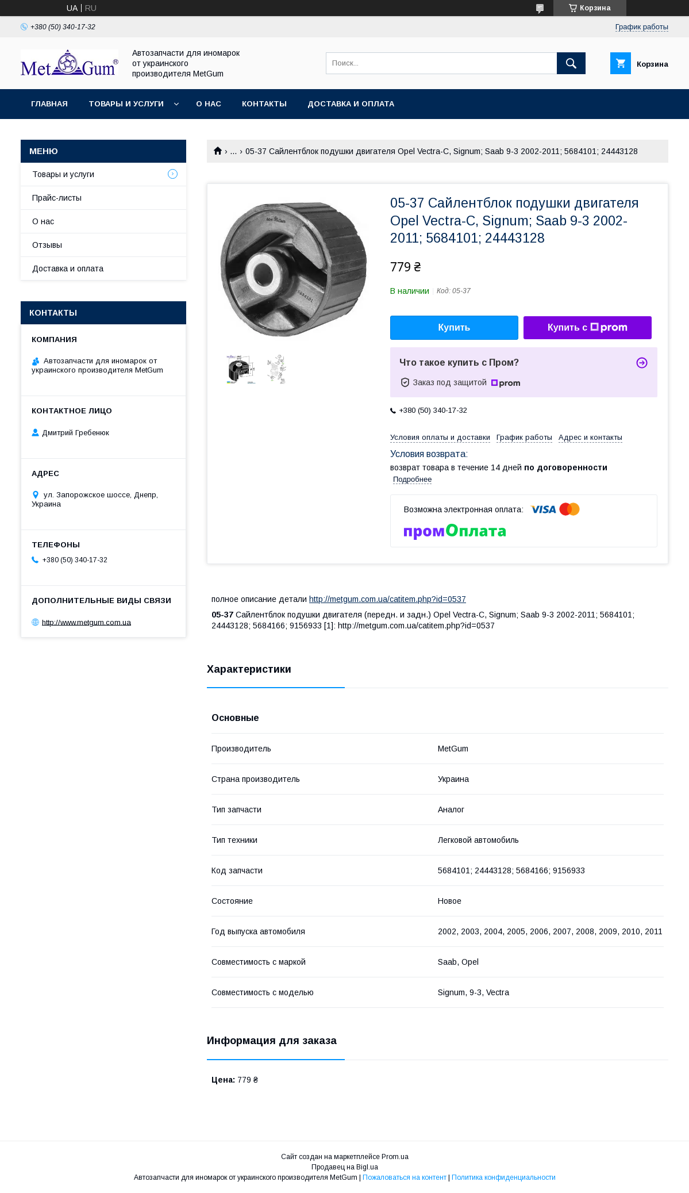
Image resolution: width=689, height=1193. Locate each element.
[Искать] (571, 63)
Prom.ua (395, 1157)
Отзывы (47, 245)
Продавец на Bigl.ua (344, 1167)
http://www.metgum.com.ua (86, 621)
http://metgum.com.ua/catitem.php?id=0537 (387, 599)
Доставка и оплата (350, 103)
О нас (208, 103)
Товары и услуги (126, 103)
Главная (49, 103)
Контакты (264, 103)
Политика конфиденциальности (504, 1177)
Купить (454, 327)
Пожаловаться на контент (404, 1177)
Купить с (588, 328)
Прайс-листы (57, 197)
